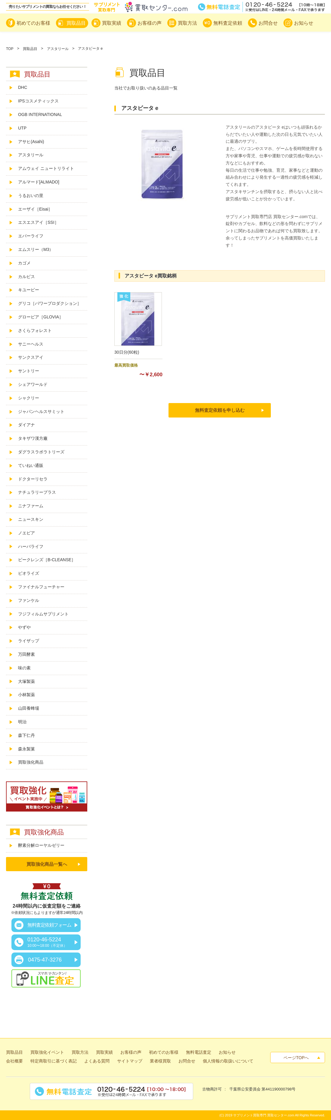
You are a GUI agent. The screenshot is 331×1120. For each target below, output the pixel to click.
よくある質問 (97, 1061)
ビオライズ (28, 573)
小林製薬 (26, 694)
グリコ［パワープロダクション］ (49, 303)
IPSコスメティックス (38, 101)
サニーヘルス (30, 344)
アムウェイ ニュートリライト (46, 168)
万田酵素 (26, 654)
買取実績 (104, 1052)
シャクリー (28, 398)
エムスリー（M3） (35, 249)
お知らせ (227, 1052)
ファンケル (28, 600)
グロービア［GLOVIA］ (40, 316)
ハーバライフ (30, 546)
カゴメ (24, 263)
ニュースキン (30, 519)
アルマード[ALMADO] (38, 182)
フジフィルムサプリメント (43, 614)
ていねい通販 (30, 465)
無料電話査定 (261, 7)
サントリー (28, 370)
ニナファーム (30, 505)
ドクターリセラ (33, 479)
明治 (22, 721)
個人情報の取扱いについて (228, 1061)
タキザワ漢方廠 (33, 438)
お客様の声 (130, 1052)
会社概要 (14, 1061)
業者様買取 (160, 1061)
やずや (24, 627)
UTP (22, 128)
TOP (9, 49)
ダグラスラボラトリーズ (43, 451)
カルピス (26, 276)
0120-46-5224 (47, 942)
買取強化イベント (47, 1052)
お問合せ (186, 1061)
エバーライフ (30, 235)
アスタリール (58, 49)
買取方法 (80, 1052)
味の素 (24, 667)
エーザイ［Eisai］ (35, 209)
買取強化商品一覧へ (46, 864)
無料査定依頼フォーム (49, 925)
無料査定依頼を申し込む (220, 410)
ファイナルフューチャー (41, 586)
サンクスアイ (30, 357)
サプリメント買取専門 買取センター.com (263, 1115)
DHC (22, 87)
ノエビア (26, 532)
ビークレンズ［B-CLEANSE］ (47, 559)
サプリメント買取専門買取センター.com (140, 7)
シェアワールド (33, 384)
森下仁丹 (26, 735)
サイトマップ (129, 1061)
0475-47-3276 (45, 960)
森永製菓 (26, 748)
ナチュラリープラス (37, 492)
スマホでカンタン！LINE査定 (46, 978)
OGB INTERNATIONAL (40, 114)
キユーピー (28, 289)
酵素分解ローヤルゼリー (41, 845)
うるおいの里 (30, 195)
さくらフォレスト (35, 330)
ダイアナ (26, 424)
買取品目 (30, 49)
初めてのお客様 (163, 1052)
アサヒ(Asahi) (31, 141)
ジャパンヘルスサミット (41, 411)
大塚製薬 (26, 681)
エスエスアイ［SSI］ (38, 222)
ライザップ (28, 640)
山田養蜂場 (28, 708)
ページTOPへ (296, 1057)
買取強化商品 (30, 762)
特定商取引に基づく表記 (53, 1061)
